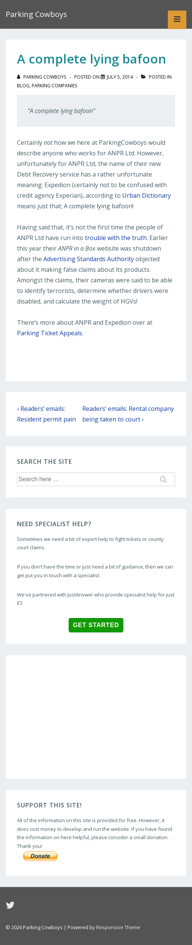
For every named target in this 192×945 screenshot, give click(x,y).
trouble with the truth (116, 238)
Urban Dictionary (146, 195)
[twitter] (11, 907)
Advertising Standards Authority (88, 259)
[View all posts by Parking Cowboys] (42, 77)
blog (23, 85)
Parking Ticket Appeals (49, 333)
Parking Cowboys (36, 14)
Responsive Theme (118, 927)
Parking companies (54, 85)
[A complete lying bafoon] (120, 77)
